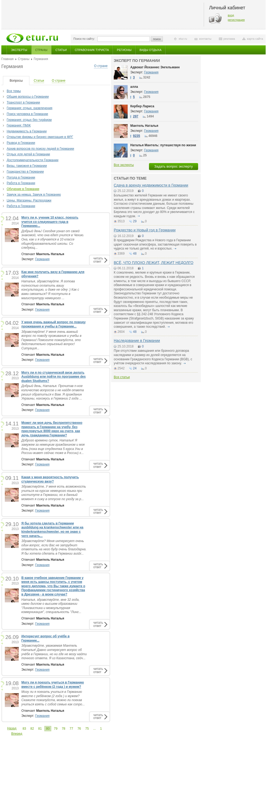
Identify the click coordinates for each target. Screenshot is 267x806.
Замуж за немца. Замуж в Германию (34, 194)
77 (71, 728)
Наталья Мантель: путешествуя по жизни (163, 145)
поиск (157, 39)
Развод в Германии (21, 143)
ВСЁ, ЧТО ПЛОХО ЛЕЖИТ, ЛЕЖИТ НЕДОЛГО (153, 262)
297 (135, 116)
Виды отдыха (151, 50)
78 (63, 728)
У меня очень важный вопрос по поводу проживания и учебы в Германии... (53, 324)
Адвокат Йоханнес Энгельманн (155, 67)
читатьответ (98, 259)
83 (24, 728)
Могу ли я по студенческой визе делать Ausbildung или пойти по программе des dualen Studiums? (53, 377)
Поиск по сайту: (84, 38)
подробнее (138, 216)
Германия (42, 259)
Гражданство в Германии (25, 171)
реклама (229, 38)
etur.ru (183, 38)
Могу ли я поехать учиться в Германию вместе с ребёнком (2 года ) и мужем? (52, 685)
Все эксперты (124, 165)
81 (40, 728)
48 (134, 253)
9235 (136, 136)
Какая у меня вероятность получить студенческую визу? (50, 479)
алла (134, 87)
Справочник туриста (92, 50)
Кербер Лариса (142, 106)
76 (79, 728)
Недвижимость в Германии (27, 131)
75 (87, 728)
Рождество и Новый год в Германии (145, 230)
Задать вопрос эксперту (173, 166)
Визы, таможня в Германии (27, 166)
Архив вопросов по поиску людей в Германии (40, 149)
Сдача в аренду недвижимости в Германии (151, 185)
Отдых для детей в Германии (28, 154)
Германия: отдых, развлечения (29, 108)
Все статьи (122, 377)
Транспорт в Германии (23, 102)
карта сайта (255, 38)
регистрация (236, 19)
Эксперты (19, 50)
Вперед (16, 734)
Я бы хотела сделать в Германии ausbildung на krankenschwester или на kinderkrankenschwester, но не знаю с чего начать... (52, 529)
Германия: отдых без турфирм (29, 120)
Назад (11, 728)
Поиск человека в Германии (27, 114)
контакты (205, 38)
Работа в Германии (21, 183)
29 (134, 221)
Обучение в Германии (23, 189)
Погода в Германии (21, 177)
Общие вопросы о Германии (28, 96)
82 (32, 728)
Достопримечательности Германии (32, 160)
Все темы (14, 91)
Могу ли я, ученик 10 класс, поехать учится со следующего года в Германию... (49, 222)
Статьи (61, 50)
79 (55, 728)
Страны (41, 50)
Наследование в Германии (137, 340)
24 (134, 368)
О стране (101, 66)
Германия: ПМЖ (19, 125)
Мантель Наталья (144, 126)
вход (231, 15)
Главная (7, 59)
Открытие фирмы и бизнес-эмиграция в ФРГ (40, 137)
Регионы (124, 50)
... (94, 728)
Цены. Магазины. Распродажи (29, 200)
